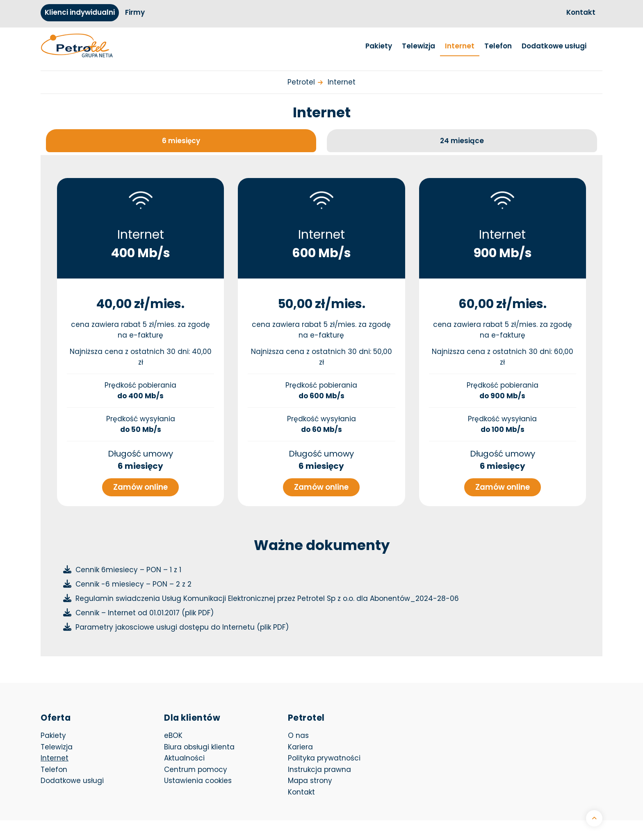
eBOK (219, 732)
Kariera (300, 744)
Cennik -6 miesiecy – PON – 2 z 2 (133, 581)
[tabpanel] (321, 400)
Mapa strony (310, 778)
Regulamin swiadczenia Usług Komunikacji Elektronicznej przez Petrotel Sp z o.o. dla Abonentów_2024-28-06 (267, 596)
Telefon (498, 46)
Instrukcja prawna (319, 767)
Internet (459, 46)
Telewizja (418, 46)
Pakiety (378, 46)
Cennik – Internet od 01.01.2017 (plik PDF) (144, 610)
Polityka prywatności (324, 755)
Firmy (135, 12)
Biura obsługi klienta (199, 744)
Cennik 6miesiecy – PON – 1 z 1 (128, 567)
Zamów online (140, 484)
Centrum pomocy (195, 767)
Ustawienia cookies (198, 778)
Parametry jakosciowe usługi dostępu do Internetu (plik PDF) (182, 624)
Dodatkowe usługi (554, 46)
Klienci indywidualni (80, 12)
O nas (298, 733)
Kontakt (580, 12)
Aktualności (184, 755)
